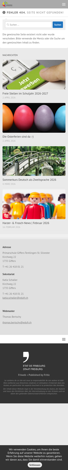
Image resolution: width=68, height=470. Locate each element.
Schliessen (34, 464)
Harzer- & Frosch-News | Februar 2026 (26, 223)
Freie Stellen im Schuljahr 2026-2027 (25, 93)
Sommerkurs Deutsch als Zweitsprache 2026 (29, 180)
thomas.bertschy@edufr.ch (17, 322)
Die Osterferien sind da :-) (18, 136)
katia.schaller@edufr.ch (15, 297)
